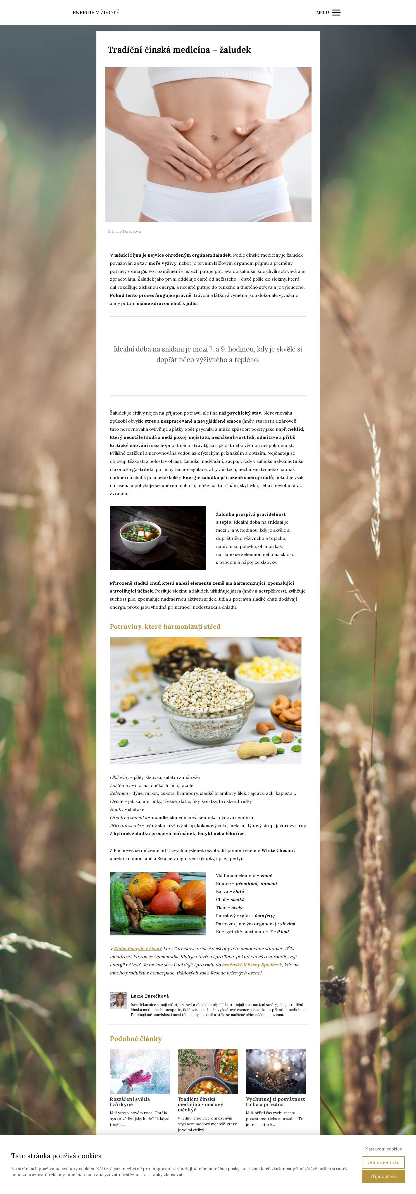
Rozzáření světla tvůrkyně (130, 1102)
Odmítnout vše (383, 1162)
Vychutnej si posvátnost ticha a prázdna (275, 1102)
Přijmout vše (383, 1176)
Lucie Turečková (124, 231)
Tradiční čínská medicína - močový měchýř (201, 1104)
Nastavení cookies (383, 1149)
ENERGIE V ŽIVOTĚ (96, 12)
